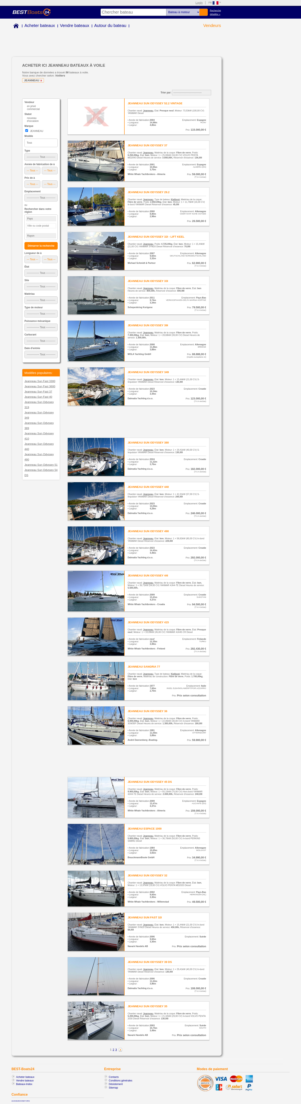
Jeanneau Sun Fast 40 (38, 396)
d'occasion (33, 121)
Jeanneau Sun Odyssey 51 (40, 464)
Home (15, 26)
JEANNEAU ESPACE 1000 (145, 828)
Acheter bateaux (39, 25)
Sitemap (113, 1087)
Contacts (114, 1077)
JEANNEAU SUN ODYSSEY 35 (147, 1006)
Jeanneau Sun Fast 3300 (39, 381)
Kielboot (175, 199)
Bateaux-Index (24, 1084)
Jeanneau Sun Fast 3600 (39, 386)
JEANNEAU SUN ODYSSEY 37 (147, 145)
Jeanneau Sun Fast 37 (38, 391)
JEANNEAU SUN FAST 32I (145, 917)
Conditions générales (120, 1080)
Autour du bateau (110, 25)
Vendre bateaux (74, 25)
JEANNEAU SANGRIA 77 (144, 666)
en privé (31, 106)
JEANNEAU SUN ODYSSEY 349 (148, 372)
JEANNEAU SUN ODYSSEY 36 (147, 711)
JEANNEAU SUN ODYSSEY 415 (148, 622)
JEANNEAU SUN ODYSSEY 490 (148, 531)
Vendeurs (212, 25)
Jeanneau (148, 110)
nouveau (32, 118)
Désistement (116, 1084)
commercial (33, 109)
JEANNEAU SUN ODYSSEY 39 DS (150, 962)
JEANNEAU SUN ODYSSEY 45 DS (150, 781)
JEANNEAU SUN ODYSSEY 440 (148, 486)
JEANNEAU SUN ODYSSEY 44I (148, 575)
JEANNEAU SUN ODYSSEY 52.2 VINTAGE (155, 103)
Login (199, 2)
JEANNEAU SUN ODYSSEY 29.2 (149, 192)
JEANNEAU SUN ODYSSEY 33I (148, 281)
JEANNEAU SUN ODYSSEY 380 (148, 442)
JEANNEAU (33, 80)
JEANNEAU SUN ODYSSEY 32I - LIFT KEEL (156, 236)
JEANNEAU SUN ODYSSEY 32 (147, 875)
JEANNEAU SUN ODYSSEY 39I (148, 325)
